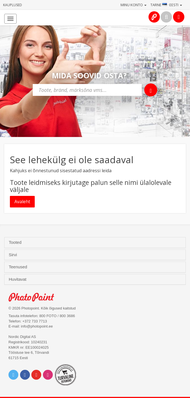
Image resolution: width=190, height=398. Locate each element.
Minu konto (134, 4)
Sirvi (13, 255)
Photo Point (34, 297)
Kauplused (12, 5)
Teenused (18, 267)
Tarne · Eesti (166, 4)
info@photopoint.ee (37, 326)
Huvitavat (18, 279)
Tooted (16, 242)
